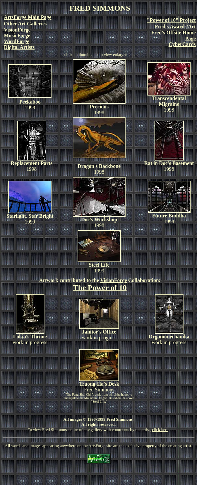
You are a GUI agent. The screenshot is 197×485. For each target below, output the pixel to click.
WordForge (16, 41)
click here (160, 429)
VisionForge (113, 280)
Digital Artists (19, 47)
